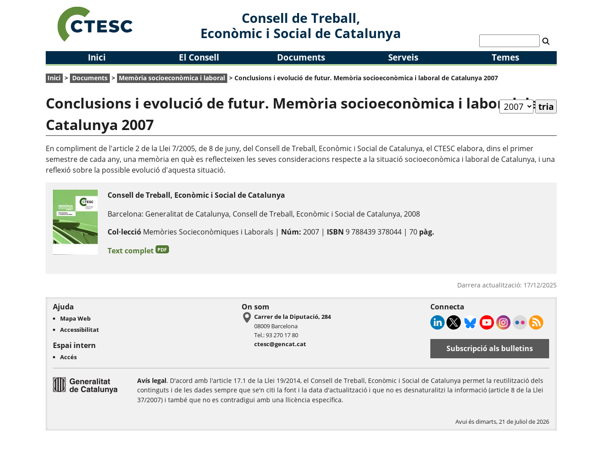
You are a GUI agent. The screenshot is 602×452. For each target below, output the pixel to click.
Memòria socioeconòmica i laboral (172, 78)
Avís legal (151, 380)
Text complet (138, 250)
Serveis (403, 57)
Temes (505, 57)
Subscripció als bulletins (489, 348)
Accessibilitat (79, 330)
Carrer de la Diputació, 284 (292, 317)
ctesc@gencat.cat (280, 344)
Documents (301, 57)
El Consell (199, 57)
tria (546, 106)
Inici (97, 57)
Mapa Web (75, 318)
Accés (68, 357)
